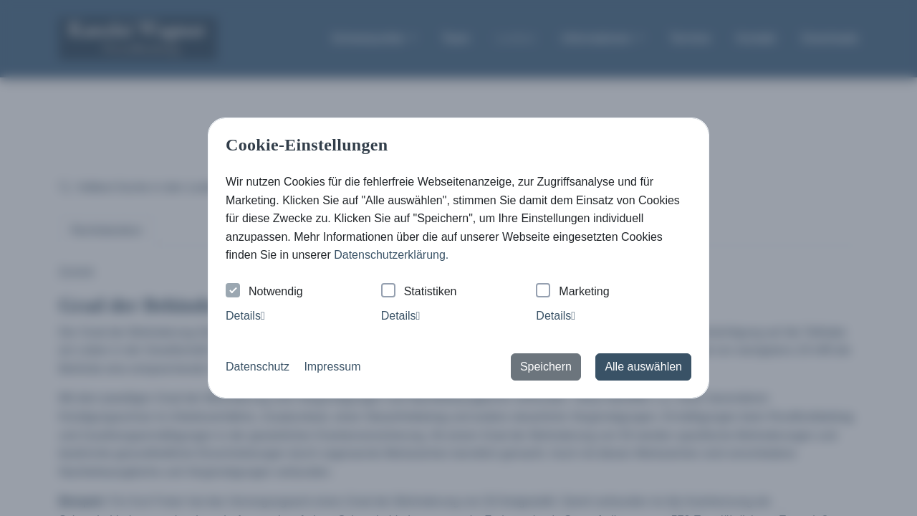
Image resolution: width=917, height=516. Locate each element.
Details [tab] (245, 316)
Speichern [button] (546, 366)
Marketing (572, 292)
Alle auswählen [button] (643, 366)
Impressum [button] (332, 366)
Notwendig (264, 292)
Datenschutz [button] (257, 366)
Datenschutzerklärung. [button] (391, 255)
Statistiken (419, 292)
